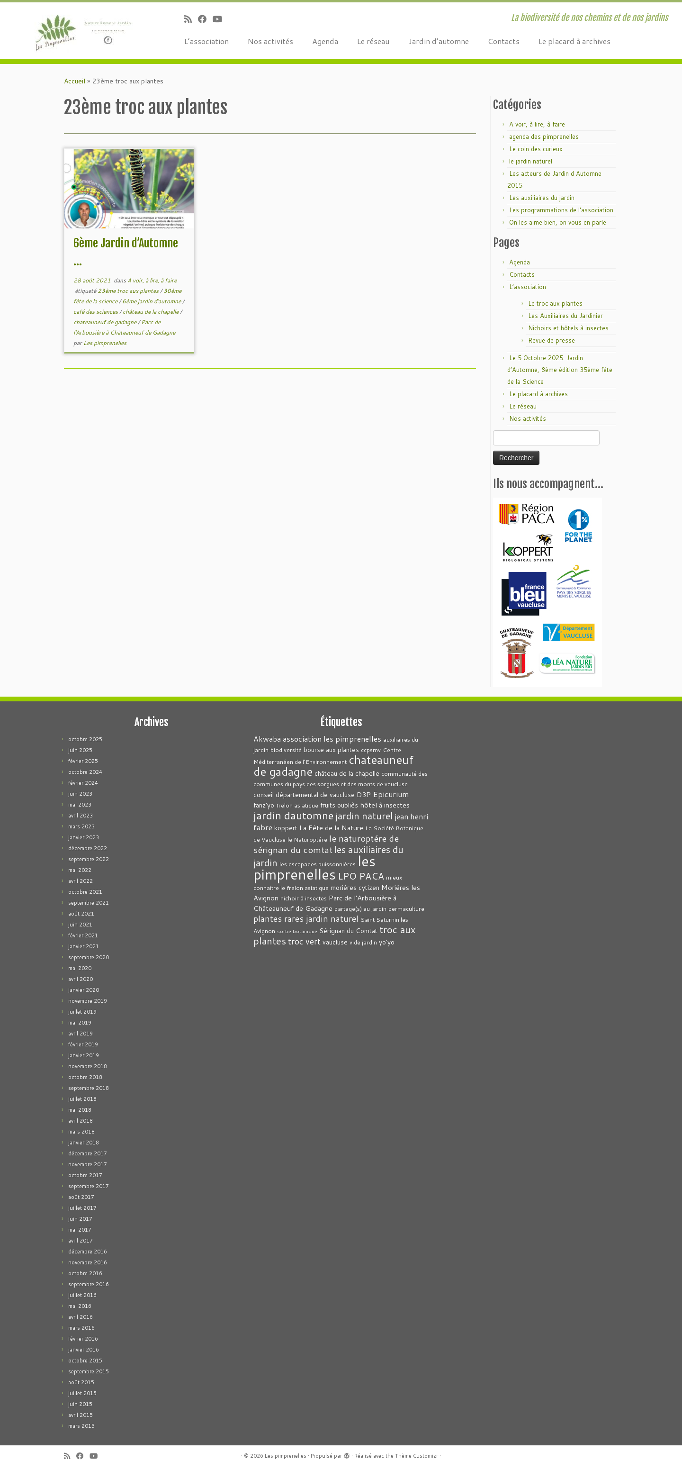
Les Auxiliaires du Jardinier (565, 315)
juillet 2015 (82, 1393)
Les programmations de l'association (561, 210)
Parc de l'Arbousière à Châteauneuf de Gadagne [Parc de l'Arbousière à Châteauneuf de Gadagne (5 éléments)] (324, 903)
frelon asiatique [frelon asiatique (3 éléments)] (297, 805)
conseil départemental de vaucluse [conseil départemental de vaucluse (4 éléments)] (304, 794)
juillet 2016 (82, 1295)
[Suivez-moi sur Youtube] (220, 19)
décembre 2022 (87, 848)
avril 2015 (80, 1415)
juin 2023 (80, 794)
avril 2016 (80, 1317)
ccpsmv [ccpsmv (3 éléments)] (371, 750)
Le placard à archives (574, 41)
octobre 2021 (85, 892)
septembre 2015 (88, 1371)
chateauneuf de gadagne (105, 322)
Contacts (504, 41)
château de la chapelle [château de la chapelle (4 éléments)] (346, 773)
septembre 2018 (88, 1088)
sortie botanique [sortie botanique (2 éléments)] (297, 931)
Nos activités (270, 41)
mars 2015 (81, 1426)
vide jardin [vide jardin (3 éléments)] (363, 942)
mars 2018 (81, 1131)
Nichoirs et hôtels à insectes (568, 328)
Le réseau (373, 41)
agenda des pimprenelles (544, 136)
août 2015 (81, 1382)
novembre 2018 (87, 1066)
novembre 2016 (87, 1262)
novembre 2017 (87, 1164)
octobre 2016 (85, 1273)
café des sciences (96, 312)
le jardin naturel (530, 161)
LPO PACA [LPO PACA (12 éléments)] (361, 876)
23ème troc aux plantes (129, 291)
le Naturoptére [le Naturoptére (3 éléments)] (307, 839)
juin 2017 (80, 1219)
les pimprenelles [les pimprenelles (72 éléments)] (314, 867)
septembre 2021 (88, 903)
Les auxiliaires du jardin (541, 197)
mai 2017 (79, 1230)
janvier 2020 (83, 990)
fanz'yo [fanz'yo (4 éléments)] (263, 804)
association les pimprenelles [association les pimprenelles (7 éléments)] (332, 738)
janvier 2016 (83, 1349)
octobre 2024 (85, 772)
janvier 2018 (83, 1142)
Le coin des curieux (536, 149)
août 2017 (81, 1197)
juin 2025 (80, 750)
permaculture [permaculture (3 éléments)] (406, 909)
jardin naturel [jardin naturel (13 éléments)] (364, 815)
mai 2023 (79, 804)
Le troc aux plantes (555, 303)
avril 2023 (80, 815)
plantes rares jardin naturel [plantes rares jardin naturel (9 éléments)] (306, 919)
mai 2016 (79, 1306)
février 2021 (83, 935)
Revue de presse (551, 340)
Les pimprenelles (104, 343)
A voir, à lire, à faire (152, 280)
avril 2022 (80, 881)
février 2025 (83, 761)
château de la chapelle (151, 312)
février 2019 (83, 1044)
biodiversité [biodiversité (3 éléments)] (286, 750)
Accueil (74, 81)
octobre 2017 (85, 1175)
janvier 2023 (83, 837)
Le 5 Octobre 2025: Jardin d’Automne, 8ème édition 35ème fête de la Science (559, 370)
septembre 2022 (88, 859)
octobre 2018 (85, 1077)
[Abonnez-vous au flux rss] (191, 19)
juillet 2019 (82, 1012)
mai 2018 (79, 1110)
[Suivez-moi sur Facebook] (205, 19)
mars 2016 (81, 1328)
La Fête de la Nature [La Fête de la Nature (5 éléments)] (331, 828)
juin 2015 (80, 1404)
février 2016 (83, 1339)
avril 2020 (80, 979)
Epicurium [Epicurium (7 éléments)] (391, 794)
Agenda (325, 41)
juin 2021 (80, 924)
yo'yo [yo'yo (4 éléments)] (387, 941)
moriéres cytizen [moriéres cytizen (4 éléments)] (355, 887)
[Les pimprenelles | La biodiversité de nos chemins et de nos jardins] (78, 30)
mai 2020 (79, 968)
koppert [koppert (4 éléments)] (285, 827)
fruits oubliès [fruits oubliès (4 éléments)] (339, 804)
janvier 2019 (83, 1055)
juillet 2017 (82, 1208)
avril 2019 (80, 1033)
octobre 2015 (85, 1360)
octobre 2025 (85, 739)
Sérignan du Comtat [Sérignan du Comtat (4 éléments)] (348, 930)
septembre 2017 (88, 1186)
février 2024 (83, 783)
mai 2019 (79, 1022)
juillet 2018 (82, 1099)
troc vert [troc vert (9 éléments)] (304, 941)
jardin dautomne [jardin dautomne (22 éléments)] (293, 815)
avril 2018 (80, 1121)
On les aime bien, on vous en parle (557, 222)
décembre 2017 (87, 1153)
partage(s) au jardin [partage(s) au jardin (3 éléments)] (360, 909)
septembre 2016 (88, 1284)
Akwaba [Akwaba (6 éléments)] (267, 739)
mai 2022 (79, 870)
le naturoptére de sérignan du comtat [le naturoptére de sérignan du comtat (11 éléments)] (326, 844)
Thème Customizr (416, 1456)
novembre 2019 (87, 1001)
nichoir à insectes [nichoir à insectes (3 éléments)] (303, 898)
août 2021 (81, 913)
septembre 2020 (88, 957)
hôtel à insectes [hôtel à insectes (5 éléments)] (385, 805)
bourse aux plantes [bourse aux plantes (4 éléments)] (331, 749)
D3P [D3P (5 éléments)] (364, 794)
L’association (206, 41)
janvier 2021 (83, 946)
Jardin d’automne (438, 41)
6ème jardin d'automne (152, 301)
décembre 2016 (87, 1251)
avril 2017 (80, 1240)
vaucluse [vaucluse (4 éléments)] (335, 941)
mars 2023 (81, 826)
